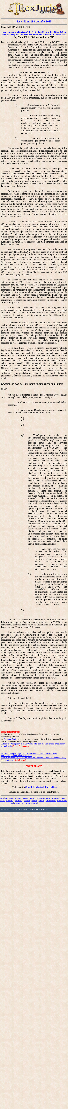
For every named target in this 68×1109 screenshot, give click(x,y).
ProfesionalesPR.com (43, 798)
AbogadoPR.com (28, 798)
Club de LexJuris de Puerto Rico (41, 787)
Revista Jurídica (31, 803)
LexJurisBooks (19, 803)
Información (9, 798)
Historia (62, 798)
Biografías (55, 798)
